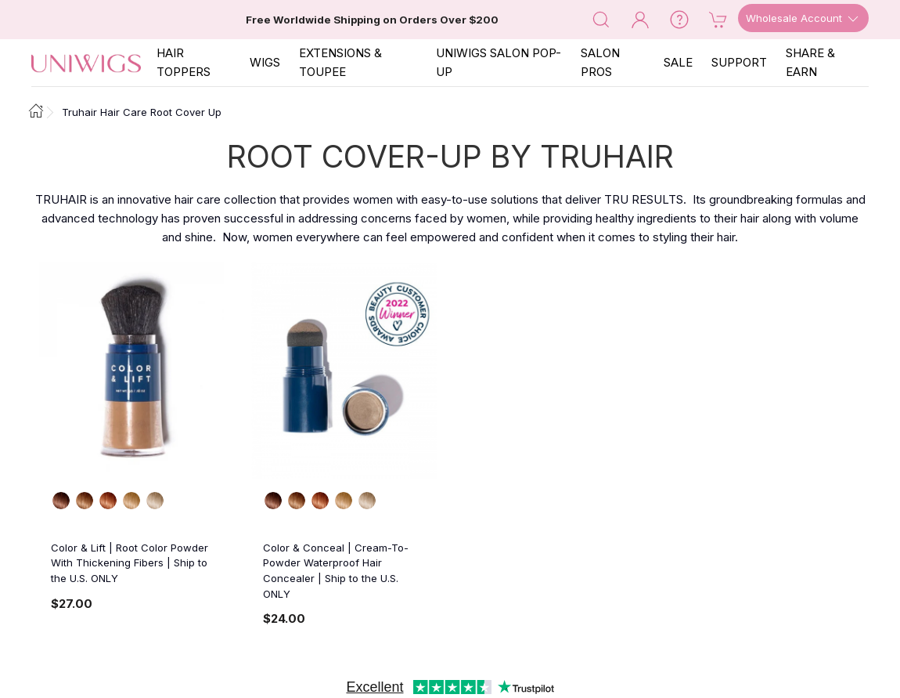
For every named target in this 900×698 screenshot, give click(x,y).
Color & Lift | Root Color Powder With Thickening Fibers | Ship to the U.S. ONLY (129, 562)
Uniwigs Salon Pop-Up (498, 62)
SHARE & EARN (810, 62)
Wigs (265, 62)
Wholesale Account (803, 19)
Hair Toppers (184, 62)
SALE (678, 62)
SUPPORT (739, 62)
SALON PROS (600, 62)
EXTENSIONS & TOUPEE (340, 62)
